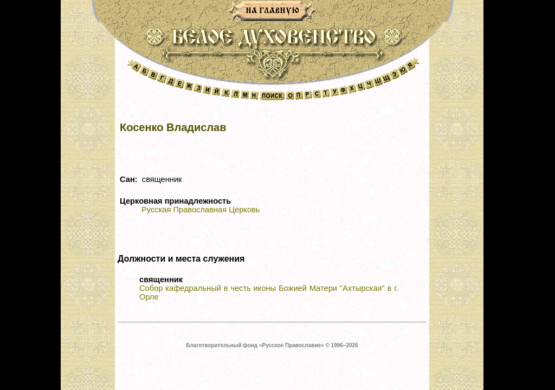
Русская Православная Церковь (200, 209)
